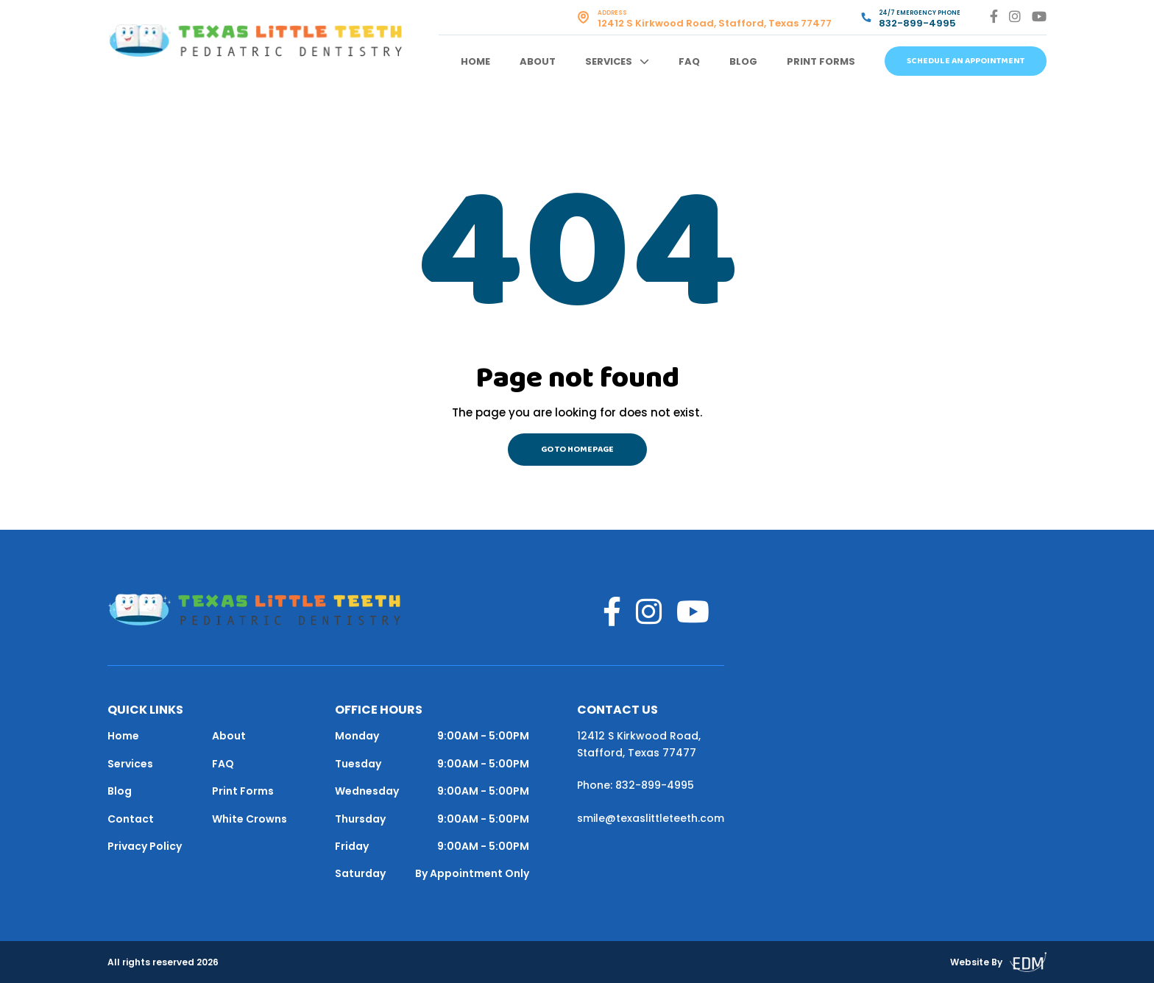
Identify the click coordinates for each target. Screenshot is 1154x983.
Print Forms (821, 61)
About (538, 61)
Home (475, 61)
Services (608, 61)
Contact (130, 819)
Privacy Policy (144, 846)
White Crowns (249, 819)
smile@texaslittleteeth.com (650, 818)
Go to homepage (577, 449)
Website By (998, 962)
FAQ (689, 61)
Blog (743, 61)
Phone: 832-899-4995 (635, 785)
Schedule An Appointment (965, 61)
